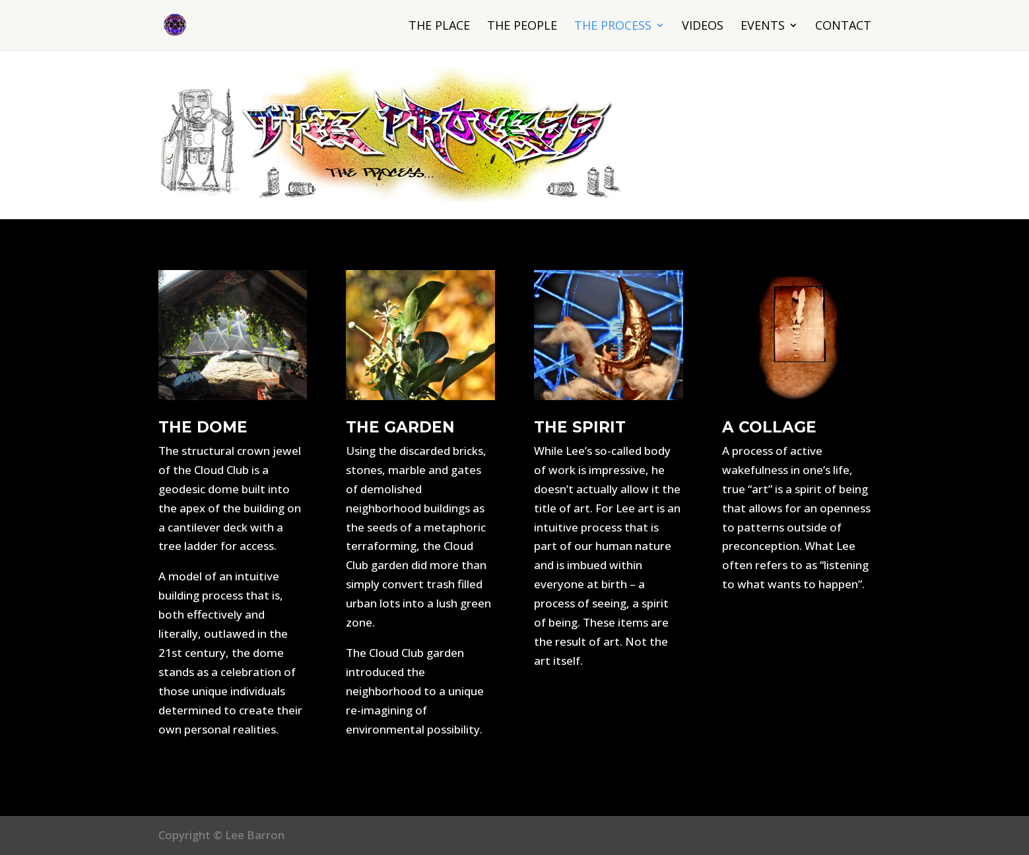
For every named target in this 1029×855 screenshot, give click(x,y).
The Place (439, 26)
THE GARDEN (400, 427)
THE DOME (203, 427)
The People (522, 26)
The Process (612, 26)
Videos (702, 26)
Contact (843, 26)
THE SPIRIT (580, 427)
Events (763, 26)
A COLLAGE (769, 427)
